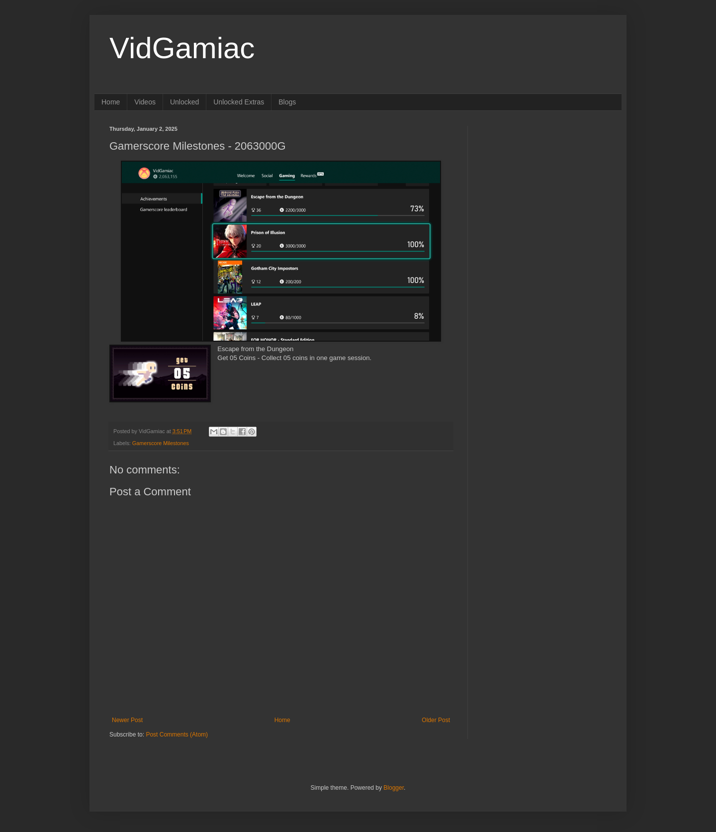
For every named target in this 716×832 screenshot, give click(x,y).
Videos (145, 102)
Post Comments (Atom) (177, 734)
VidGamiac (182, 48)
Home (110, 102)
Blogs (287, 102)
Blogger (393, 787)
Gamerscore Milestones (160, 443)
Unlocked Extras (238, 102)
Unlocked (184, 102)
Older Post (436, 720)
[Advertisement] (544, 188)
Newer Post (127, 720)
